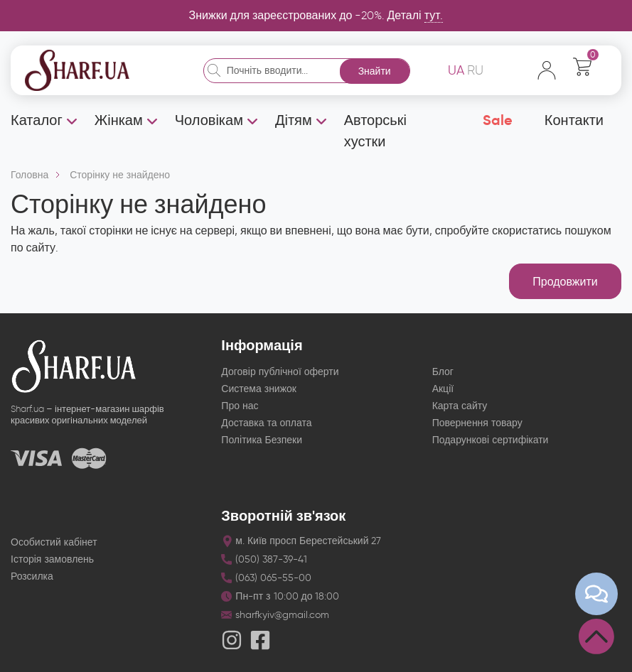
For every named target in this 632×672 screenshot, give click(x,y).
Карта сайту (460, 406)
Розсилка (32, 576)
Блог (443, 372)
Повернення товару (477, 423)
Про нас (239, 406)
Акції (443, 389)
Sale (498, 120)
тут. (434, 15)
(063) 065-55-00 (273, 578)
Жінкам (119, 120)
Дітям (293, 120)
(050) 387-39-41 (271, 559)
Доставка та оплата (266, 423)
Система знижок (258, 389)
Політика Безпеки (261, 440)
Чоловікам (209, 120)
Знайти (374, 71)
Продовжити (564, 281)
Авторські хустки (375, 131)
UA (456, 70)
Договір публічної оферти (279, 372)
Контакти (574, 120)
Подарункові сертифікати (490, 440)
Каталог (37, 120)
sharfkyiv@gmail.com (282, 615)
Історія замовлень (52, 559)
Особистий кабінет (54, 542)
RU (475, 70)
